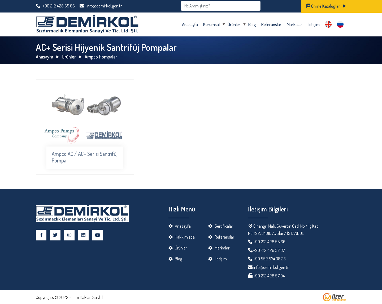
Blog (252, 24)
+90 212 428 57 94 (269, 275)
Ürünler (234, 24)
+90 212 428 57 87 (269, 250)
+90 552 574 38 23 (269, 258)
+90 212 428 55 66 (55, 6)
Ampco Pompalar (101, 57)
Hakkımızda (185, 237)
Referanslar (271, 24)
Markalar (294, 24)
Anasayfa (190, 24)
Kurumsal (211, 24)
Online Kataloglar (323, 6)
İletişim (313, 24)
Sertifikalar (224, 226)
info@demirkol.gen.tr (101, 6)
